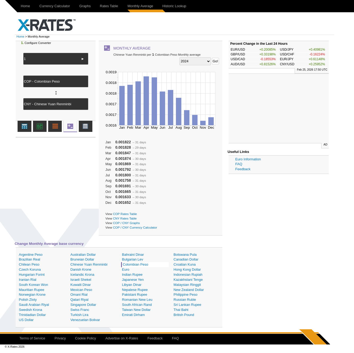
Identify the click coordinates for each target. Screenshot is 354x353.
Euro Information (248, 159)
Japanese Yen (133, 280)
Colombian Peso (135, 264)
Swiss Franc (80, 310)
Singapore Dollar (83, 305)
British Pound (184, 315)
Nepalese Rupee (135, 290)
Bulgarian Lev (132, 259)
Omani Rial (79, 295)
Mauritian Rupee (31, 290)
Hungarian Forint (32, 275)
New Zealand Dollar (189, 290)
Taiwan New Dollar (136, 310)
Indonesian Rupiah (188, 275)
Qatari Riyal (80, 300)
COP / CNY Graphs (126, 223)
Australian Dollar (83, 255)
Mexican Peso (81, 290)
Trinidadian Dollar (32, 315)
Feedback (242, 169)
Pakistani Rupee (134, 295)
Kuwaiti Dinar (81, 285)
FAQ (238, 164)
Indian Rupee (132, 275)
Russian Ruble (185, 300)
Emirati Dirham (133, 315)
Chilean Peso (29, 264)
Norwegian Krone (32, 295)
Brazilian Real (29, 259)
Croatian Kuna (185, 264)
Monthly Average (140, 6)
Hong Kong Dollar (187, 269)
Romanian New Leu (137, 300)
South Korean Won (33, 285)
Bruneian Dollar (82, 259)
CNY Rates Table (125, 218)
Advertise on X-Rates (121, 338)
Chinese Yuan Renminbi (89, 264)
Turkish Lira (79, 315)
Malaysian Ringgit (187, 285)
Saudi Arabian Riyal (34, 305)
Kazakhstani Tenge (188, 280)
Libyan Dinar (131, 285)
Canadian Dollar (186, 259)
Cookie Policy (85, 338)
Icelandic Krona (82, 275)
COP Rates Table (125, 214)
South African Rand (137, 305)
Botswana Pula (185, 255)
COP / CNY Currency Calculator (135, 227)
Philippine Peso (185, 295)
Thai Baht (181, 310)
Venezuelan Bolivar (85, 320)
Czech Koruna (30, 269)
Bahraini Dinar (133, 255)
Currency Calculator (54, 6)
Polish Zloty (28, 300)
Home (25, 6)
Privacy (60, 338)
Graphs (85, 6)
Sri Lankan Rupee (187, 305)
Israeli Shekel (81, 280)
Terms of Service (32, 338)
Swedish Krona (30, 310)
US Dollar (26, 320)
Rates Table (109, 6)
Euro (125, 269)
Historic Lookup (174, 6)
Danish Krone (81, 269)
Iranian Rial (27, 280)
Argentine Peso (31, 255)
